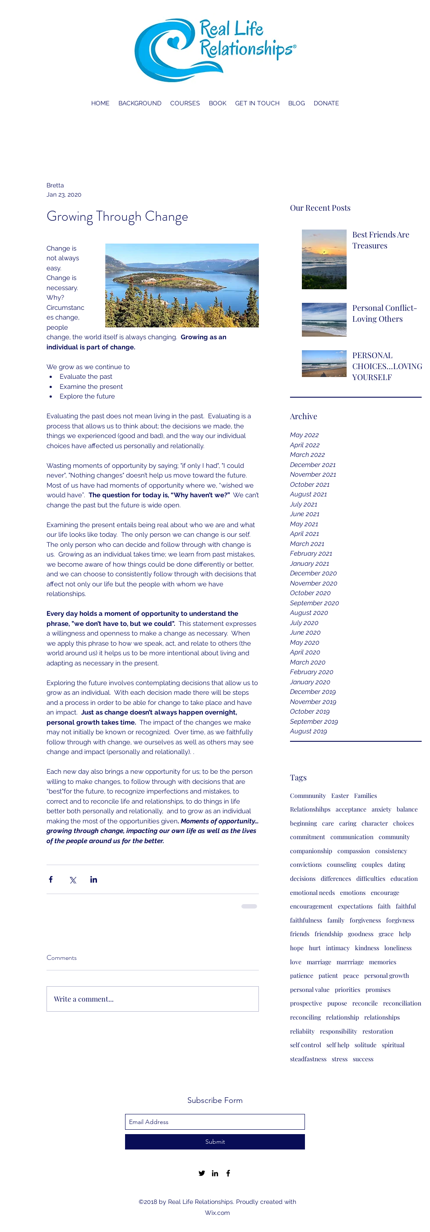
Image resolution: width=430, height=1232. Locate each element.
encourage (385, 892)
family (335, 920)
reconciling (305, 1017)
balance (407, 809)
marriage (319, 962)
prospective (306, 1003)
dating (396, 864)
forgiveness (365, 920)
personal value (310, 989)
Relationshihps (310, 809)
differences (336, 878)
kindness (367, 948)
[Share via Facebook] (51, 879)
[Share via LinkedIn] (94, 879)
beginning (303, 823)
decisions (302, 878)
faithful (406, 906)
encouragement (311, 906)
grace (386, 934)
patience (301, 975)
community (394, 837)
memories (382, 962)
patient (328, 975)
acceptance (351, 809)
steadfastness (308, 1059)
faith (384, 906)
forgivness (400, 920)
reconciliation (402, 1003)
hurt (315, 948)
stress (340, 1059)
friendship (329, 934)
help (405, 934)
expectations (355, 906)
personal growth (386, 975)
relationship (342, 1017)
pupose (337, 1003)
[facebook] (228, 1173)
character (375, 823)
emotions (353, 892)
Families (365, 795)
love (295, 962)
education (404, 878)
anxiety (381, 809)
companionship (311, 851)
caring (347, 823)
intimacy (338, 948)
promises (378, 989)
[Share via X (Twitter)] (72, 879)
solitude (365, 1045)
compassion (353, 851)
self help (337, 1045)
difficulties (370, 878)
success (363, 1059)
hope (297, 948)
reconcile (365, 1003)
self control (305, 1045)
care (328, 823)
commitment (307, 837)
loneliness (398, 948)
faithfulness (306, 920)
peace (351, 975)
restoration (377, 1031)
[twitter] (201, 1173)
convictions (306, 864)
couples (372, 864)
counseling (341, 864)
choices (403, 823)
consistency (391, 851)
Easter (340, 795)
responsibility (338, 1031)
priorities (347, 989)
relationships (382, 1017)
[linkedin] (215, 1173)
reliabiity (302, 1031)
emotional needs (312, 892)
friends (299, 934)
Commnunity (308, 795)
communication (351, 837)
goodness (360, 934)
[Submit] (215, 1141)
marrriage (350, 962)
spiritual (393, 1045)
